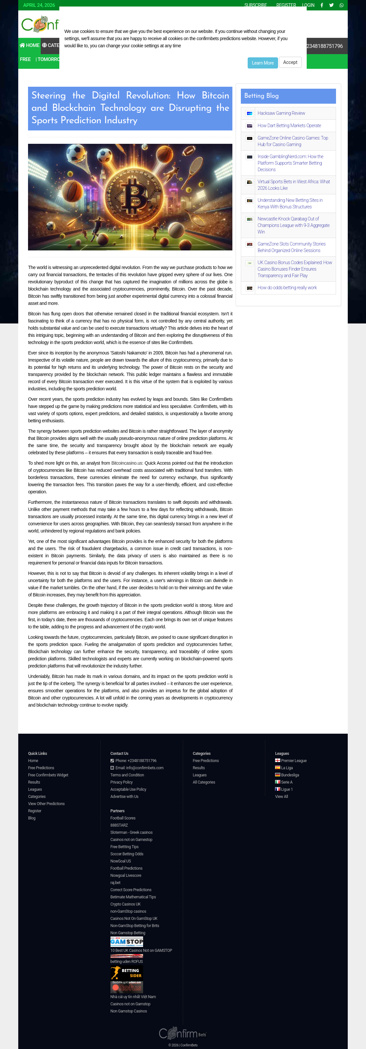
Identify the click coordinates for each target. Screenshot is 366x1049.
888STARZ (119, 825)
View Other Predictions (46, 804)
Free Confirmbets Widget (48, 775)
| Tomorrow (50, 59)
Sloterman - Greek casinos (131, 832)
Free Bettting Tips (124, 847)
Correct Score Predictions (131, 890)
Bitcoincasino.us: (127, 463)
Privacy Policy (121, 782)
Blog (31, 818)
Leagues (35, 789)
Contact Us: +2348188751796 (310, 46)
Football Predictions (126, 868)
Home (29, 45)
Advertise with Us (124, 796)
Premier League (290, 760)
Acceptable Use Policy (128, 789)
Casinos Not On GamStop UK (133, 918)
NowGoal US (120, 861)
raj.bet (115, 882)
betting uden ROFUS (126, 970)
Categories (58, 45)
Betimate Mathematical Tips (133, 897)
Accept (290, 62)
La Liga (284, 768)
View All (281, 796)
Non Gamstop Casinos (128, 1011)
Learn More (263, 63)
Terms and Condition (127, 775)
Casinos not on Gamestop (131, 839)
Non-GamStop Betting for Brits (134, 925)
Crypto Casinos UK (125, 904)
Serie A (283, 782)
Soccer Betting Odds (126, 854)
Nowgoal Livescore (125, 875)
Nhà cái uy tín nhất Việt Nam (133, 997)
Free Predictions (41, 768)
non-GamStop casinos (128, 911)
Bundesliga (287, 775)
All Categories (204, 782)
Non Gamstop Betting (127, 939)
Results (34, 782)
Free (25, 59)
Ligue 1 (284, 789)
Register (34, 811)
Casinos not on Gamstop (130, 1004)
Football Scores (123, 818)
